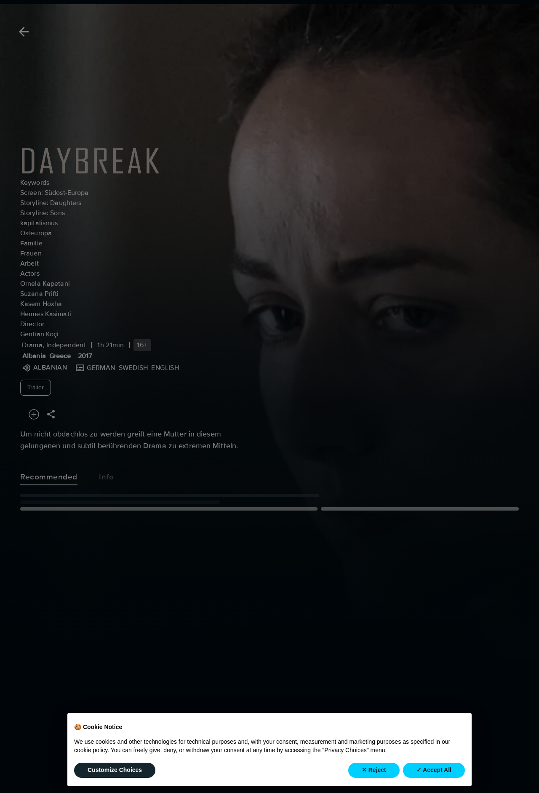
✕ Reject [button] (374, 769)
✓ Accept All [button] (433, 769)
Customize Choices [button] (115, 769)
